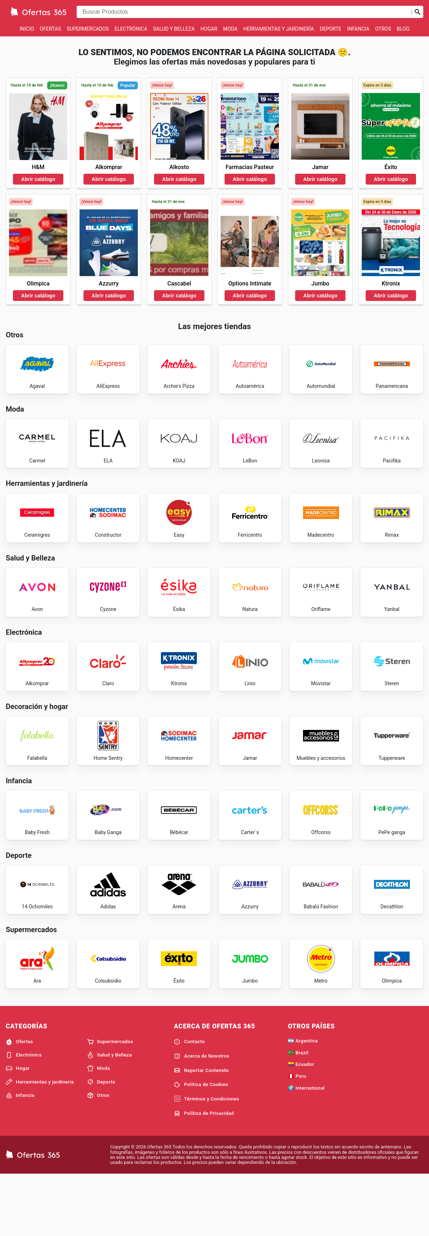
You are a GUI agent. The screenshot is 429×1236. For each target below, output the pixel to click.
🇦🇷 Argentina (303, 1101)
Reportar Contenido (201, 1131)
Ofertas (50, 29)
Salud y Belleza (174, 29)
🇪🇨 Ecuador (301, 1125)
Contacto (189, 1102)
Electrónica (130, 29)
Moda (230, 29)
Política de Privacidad (204, 1174)
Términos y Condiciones (206, 1160)
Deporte (331, 29)
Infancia (358, 29)
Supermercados (88, 29)
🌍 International (306, 1149)
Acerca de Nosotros (201, 1116)
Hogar (208, 29)
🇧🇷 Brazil (298, 1113)
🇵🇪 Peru (297, 1137)
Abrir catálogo (38, 179)
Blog (403, 29)
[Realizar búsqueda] (417, 12)
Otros (383, 29)
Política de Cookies (201, 1145)
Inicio (26, 29)
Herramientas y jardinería (278, 29)
